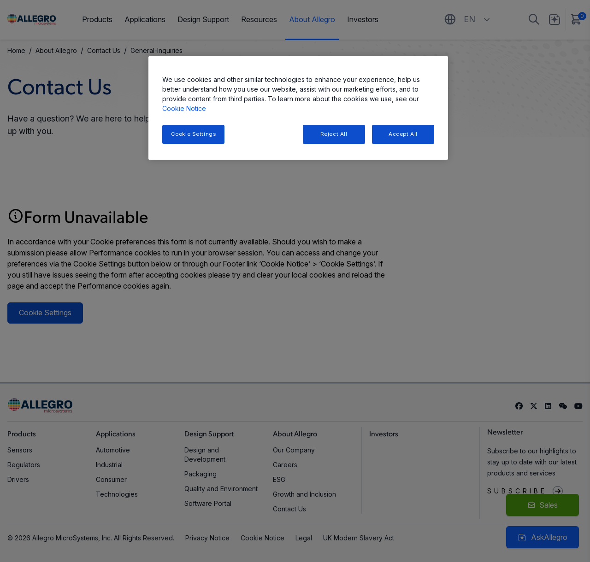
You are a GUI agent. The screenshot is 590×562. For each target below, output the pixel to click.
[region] (298, 108)
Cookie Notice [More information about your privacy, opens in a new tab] (184, 108)
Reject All (334, 134)
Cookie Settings (193, 134)
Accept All (403, 134)
